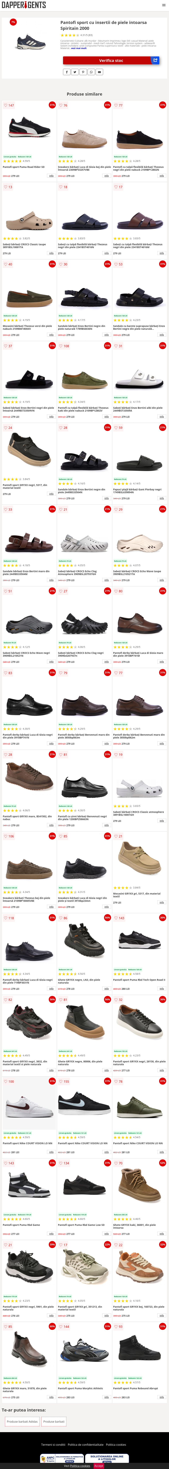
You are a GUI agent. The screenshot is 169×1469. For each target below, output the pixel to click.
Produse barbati (53, 1422)
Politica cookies (116, 1445)
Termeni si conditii (53, 1445)
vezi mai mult (79, 48)
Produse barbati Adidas (22, 1422)
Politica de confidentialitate (85, 1445)
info (51, 175)
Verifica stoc (129, 60)
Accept (98, 1466)
